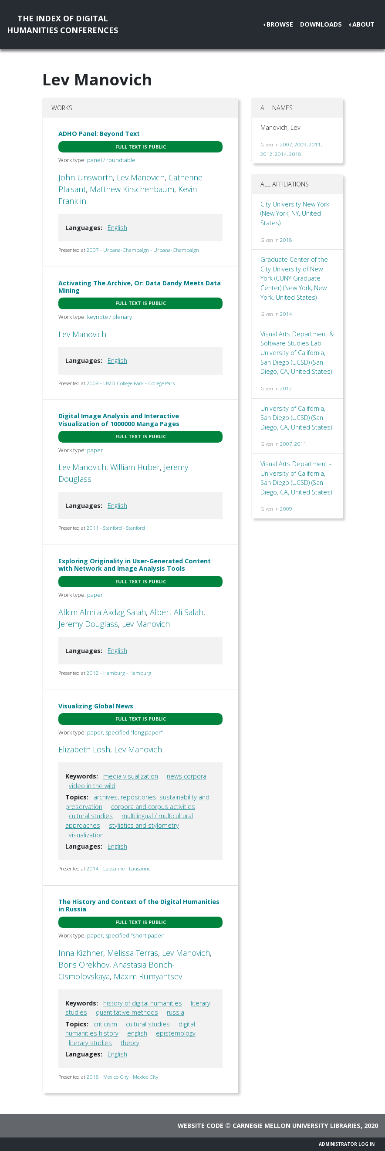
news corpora (186, 776)
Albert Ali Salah (176, 612)
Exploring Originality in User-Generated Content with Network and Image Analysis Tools (134, 564)
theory (130, 1043)
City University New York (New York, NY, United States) (294, 213)
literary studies (90, 1043)
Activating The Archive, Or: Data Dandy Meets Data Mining (139, 287)
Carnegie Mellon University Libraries (297, 1125)
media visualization (130, 776)
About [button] (363, 24)
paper (95, 450)
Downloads (321, 24)
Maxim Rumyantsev (148, 976)
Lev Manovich (141, 177)
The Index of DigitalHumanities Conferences (62, 24)
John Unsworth (85, 177)
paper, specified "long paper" (125, 732)
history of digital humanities (142, 1003)
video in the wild (92, 786)
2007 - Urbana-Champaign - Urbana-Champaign (143, 250)
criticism (105, 1024)
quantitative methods (127, 1012)
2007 (286, 144)
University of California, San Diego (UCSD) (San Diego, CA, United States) (296, 417)
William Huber (135, 467)
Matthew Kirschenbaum (132, 189)
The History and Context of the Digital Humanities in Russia (139, 905)
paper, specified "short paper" (126, 935)
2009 (300, 144)
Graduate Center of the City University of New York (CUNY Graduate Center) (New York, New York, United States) (294, 278)
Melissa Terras (132, 953)
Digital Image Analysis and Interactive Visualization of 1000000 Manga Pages (118, 419)
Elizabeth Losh (84, 749)
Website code (200, 1125)
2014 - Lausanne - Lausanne (118, 868)
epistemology (176, 1033)
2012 (266, 154)
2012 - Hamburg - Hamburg (119, 673)
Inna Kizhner (80, 953)
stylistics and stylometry (144, 825)
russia (175, 1012)
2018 (295, 154)
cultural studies (91, 816)
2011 (315, 144)
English (117, 227)
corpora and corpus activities (153, 806)
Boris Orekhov (83, 964)
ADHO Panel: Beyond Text (99, 133)
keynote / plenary (109, 317)
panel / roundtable (111, 160)
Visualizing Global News (95, 706)
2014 (281, 154)
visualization (86, 835)
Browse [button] (280, 24)
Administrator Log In (347, 1144)
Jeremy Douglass (88, 624)
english (137, 1033)
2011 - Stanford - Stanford (116, 528)
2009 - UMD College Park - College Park (131, 383)
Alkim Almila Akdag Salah (102, 612)
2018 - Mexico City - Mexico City (122, 1076)
